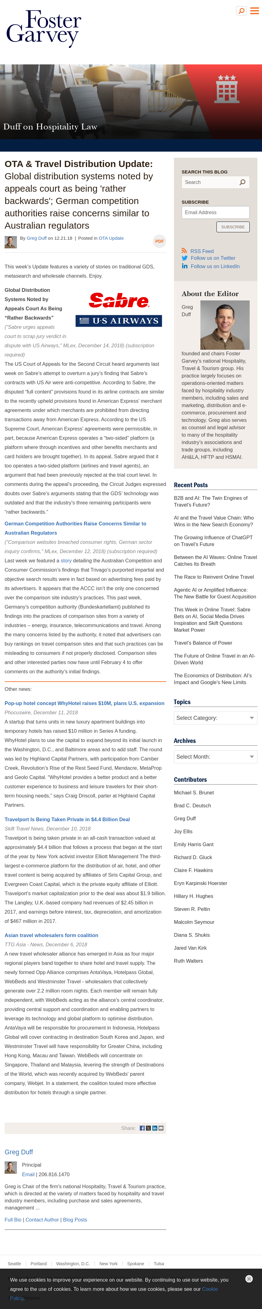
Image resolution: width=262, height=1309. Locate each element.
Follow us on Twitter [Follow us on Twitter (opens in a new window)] (213, 258)
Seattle (14, 1264)
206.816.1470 (54, 1174)
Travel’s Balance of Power (203, 643)
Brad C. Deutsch (192, 806)
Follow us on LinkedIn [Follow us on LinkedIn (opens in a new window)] (215, 266)
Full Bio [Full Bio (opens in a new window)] (13, 1220)
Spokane (135, 1264)
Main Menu (254, 10)
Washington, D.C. (73, 1264)
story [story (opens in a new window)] (66, 561)
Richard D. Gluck (193, 857)
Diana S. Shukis (192, 935)
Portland (39, 1264)
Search (193, 182)
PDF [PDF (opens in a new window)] (159, 241)
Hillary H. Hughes (193, 896)
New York (108, 1264)
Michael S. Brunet (194, 793)
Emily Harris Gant (193, 844)
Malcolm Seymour (194, 922)
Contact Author (42, 1220)
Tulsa (159, 1264)
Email (28, 1174)
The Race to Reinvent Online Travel (214, 577)
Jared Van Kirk (190, 948)
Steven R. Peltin (192, 909)
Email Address (200, 212)
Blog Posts (75, 1220)
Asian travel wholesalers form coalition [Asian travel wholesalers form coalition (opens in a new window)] (51, 935)
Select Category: (196, 718)
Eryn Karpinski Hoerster (200, 883)
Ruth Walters (188, 961)
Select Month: (193, 757)
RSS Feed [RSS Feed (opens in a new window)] (198, 251)
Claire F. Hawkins (193, 870)
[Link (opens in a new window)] (142, 1128)
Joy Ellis (183, 831)
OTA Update (111, 238)
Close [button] (249, 1278)
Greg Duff (37, 238)
